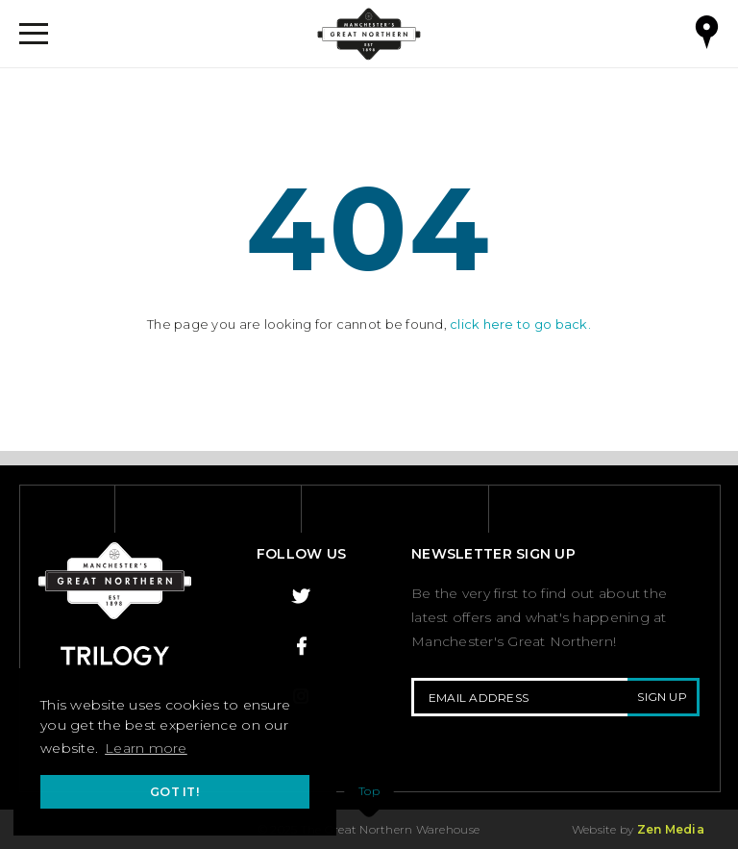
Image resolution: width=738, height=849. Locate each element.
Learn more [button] (146, 748)
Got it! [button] (175, 792)
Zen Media (670, 829)
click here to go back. (520, 324)
